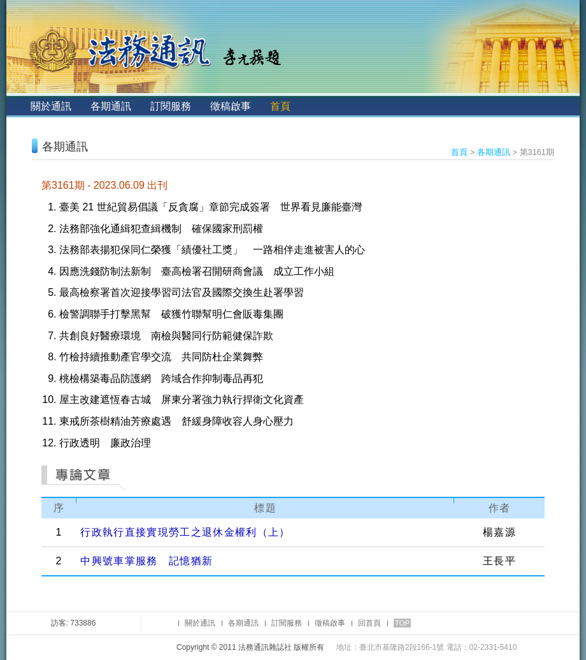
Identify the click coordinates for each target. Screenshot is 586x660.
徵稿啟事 (230, 106)
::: (17, 106)
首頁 (280, 106)
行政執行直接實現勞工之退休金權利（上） (185, 532)
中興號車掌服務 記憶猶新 (146, 560)
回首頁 (369, 623)
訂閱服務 (170, 106)
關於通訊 (51, 106)
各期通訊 (110, 106)
